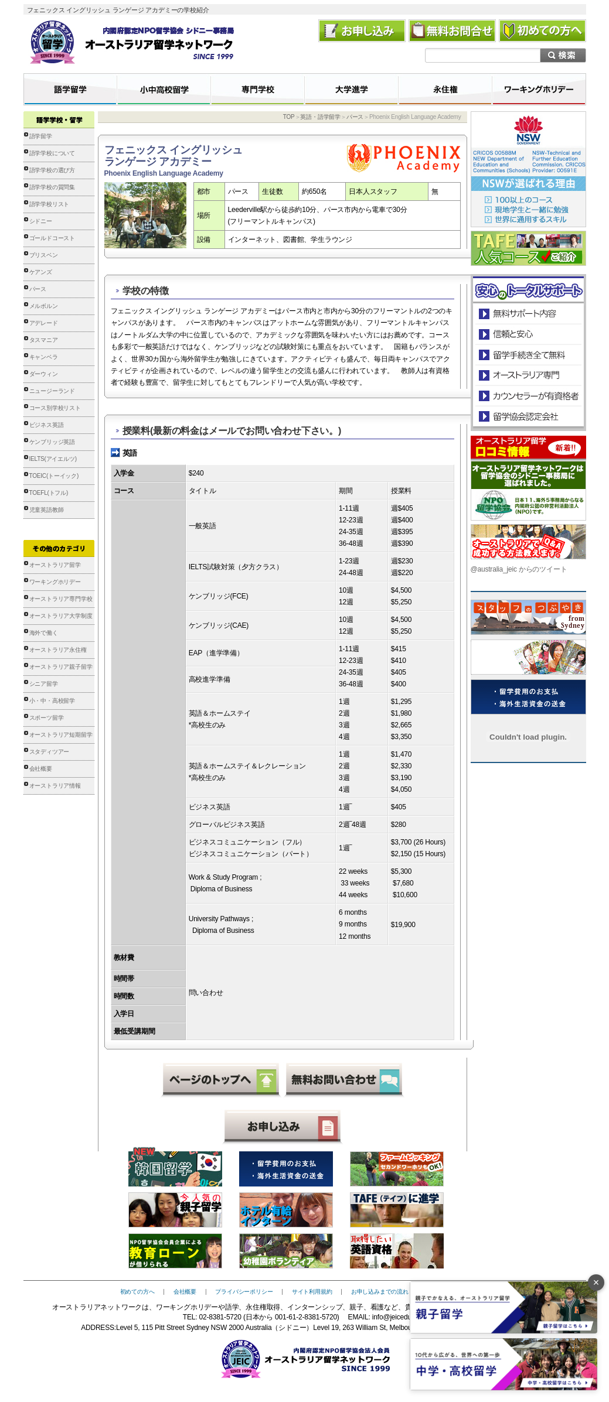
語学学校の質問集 (52, 187)
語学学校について (52, 153)
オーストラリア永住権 (58, 650)
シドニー (40, 221)
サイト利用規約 (312, 1291)
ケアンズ (40, 272)
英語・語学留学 (320, 117)
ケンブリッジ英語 (52, 442)
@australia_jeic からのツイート (519, 569)
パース (37, 289)
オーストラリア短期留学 (61, 734)
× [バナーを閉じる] (596, 1282)
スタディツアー (49, 751)
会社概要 (40, 768)
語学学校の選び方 (52, 170)
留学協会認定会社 (528, 416)
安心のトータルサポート (528, 313)
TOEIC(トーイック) (54, 476)
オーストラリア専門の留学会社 (528, 375)
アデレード (43, 323)
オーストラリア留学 (55, 565)
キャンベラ (43, 357)
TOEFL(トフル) (49, 493)
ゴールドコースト (52, 238)
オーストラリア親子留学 (61, 667)
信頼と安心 (528, 334)
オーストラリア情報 (55, 785)
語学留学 (40, 136)
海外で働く (43, 633)
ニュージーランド (52, 391)
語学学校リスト (49, 204)
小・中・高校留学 (52, 700)
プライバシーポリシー (244, 1291)
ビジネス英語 (46, 425)
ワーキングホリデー (55, 582)
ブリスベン (43, 255)
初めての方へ (137, 1291)
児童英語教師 (46, 510)
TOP (289, 117)
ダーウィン (43, 374)
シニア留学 (43, 684)
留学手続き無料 (528, 354)
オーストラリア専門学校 (61, 599)
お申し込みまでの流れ (380, 1291)
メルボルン (43, 306)
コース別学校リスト (55, 408)
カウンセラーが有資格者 (528, 395)
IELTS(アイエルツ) (53, 459)
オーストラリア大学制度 (61, 616)
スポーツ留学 (46, 717)
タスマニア (43, 340)
